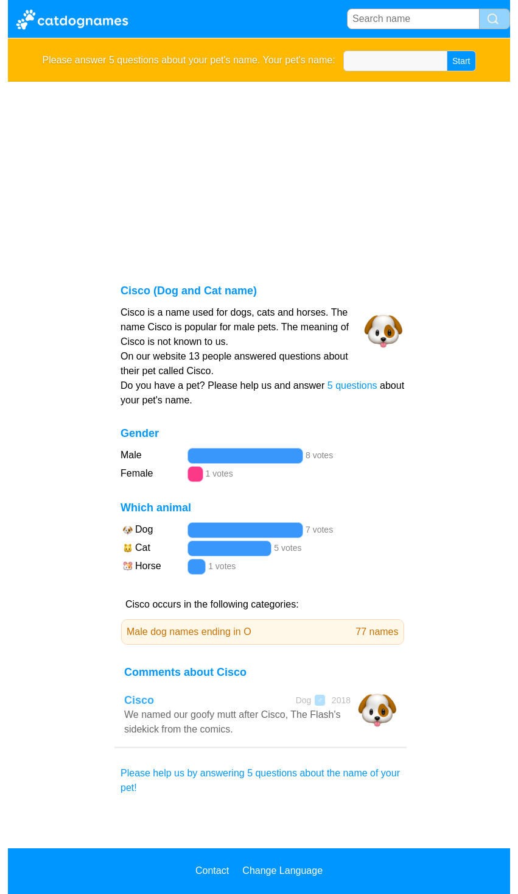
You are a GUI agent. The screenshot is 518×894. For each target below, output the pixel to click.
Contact (212, 870)
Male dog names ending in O (263, 632)
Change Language (282, 870)
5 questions (352, 385)
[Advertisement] (259, 173)
